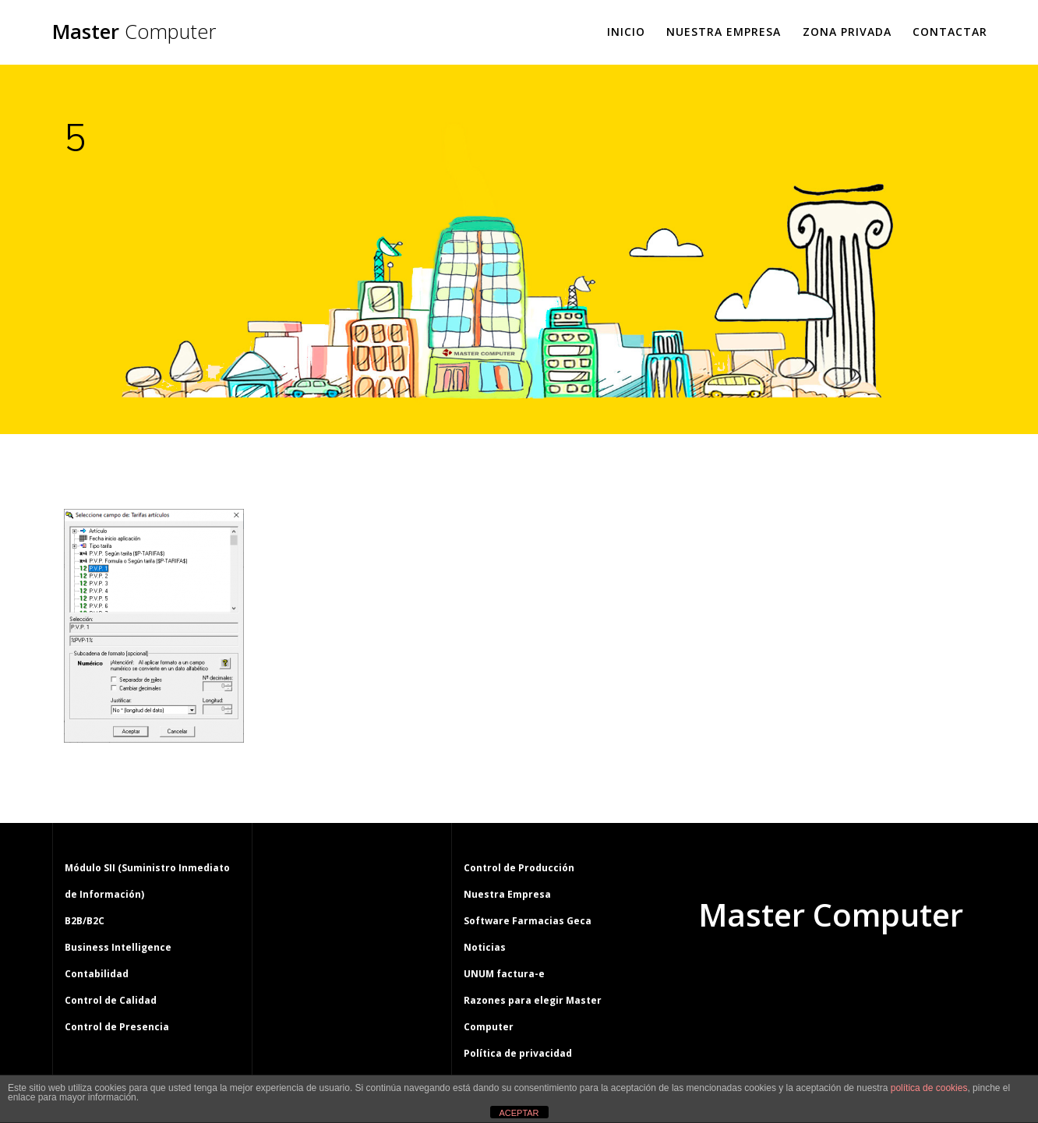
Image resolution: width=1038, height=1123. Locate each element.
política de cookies (929, 1087)
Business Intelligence (118, 947)
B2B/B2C (84, 920)
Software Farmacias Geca (527, 920)
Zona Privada (847, 31)
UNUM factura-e (504, 973)
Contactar (950, 31)
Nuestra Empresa (723, 31)
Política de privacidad (518, 1053)
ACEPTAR (518, 1113)
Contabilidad (97, 973)
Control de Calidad (111, 1000)
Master (134, 32)
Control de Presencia (117, 1026)
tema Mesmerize (876, 974)
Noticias (485, 947)
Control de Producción (519, 867)
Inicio (626, 31)
